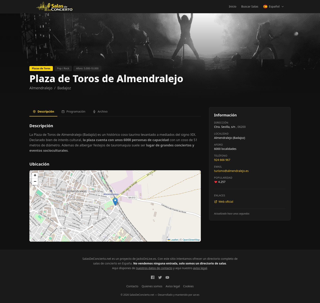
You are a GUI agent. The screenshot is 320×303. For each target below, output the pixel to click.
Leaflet (173, 239)
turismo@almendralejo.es (231, 171)
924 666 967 (222, 160)
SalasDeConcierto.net (96, 259)
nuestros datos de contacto (154, 268)
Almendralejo (40, 87)
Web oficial (223, 201)
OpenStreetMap (191, 239)
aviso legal (200, 268)
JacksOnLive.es (146, 259)
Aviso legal (173, 286)
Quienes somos (152, 286)
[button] (115, 202)
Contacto (132, 286)
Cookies (188, 286)
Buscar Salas (249, 6)
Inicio (232, 6)
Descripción (43, 111)
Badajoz (64, 87)
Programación (73, 111)
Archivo (100, 111)
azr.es (196, 294)
